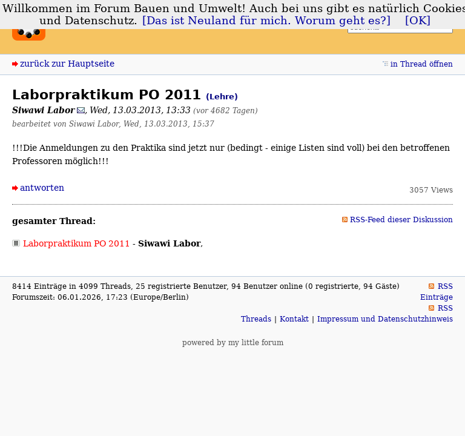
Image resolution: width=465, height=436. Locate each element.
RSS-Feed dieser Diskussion (401, 220)
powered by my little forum (232, 343)
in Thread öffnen (422, 64)
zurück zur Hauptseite (67, 63)
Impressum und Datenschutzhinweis (385, 319)
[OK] (417, 21)
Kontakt (294, 319)
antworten (42, 188)
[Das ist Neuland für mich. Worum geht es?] (266, 21)
